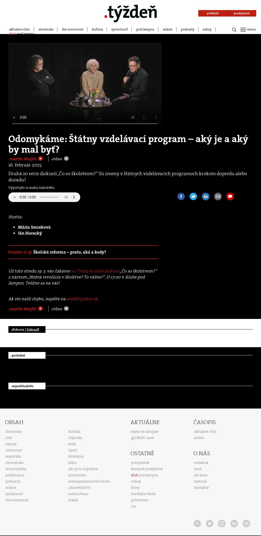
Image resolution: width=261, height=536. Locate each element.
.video (57, 159)
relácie (167, 29)
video (72, 462)
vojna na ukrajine (145, 431)
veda (72, 444)
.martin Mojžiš (22, 159)
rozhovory (14, 450)
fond (198, 469)
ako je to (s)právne (83, 469)
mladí (73, 500)
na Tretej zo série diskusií (95, 271)
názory (11, 444)
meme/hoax (78, 493)
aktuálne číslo (19, 29)
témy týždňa (16, 469)
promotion (139, 500)
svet (9, 437)
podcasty (187, 29)
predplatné (140, 462)
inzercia (200, 481)
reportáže (13, 456)
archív (199, 437)
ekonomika (14, 462)
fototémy (76, 456)
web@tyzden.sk (82, 299)
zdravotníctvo (79, 487)
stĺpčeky (75, 437)
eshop (207, 29)
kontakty (201, 487)
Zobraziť (33, 329)
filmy (135, 487)
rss (133, 506)
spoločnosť (119, 29)
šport (72, 450)
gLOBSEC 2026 (142, 437)
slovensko (46, 29)
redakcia (201, 462)
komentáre (77, 475)
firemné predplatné (147, 469)
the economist (72, 29)
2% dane (201, 475)
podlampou (15, 475)
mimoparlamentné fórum (89, 481)
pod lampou (145, 29)
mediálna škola (143, 493)
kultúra (97, 29)
